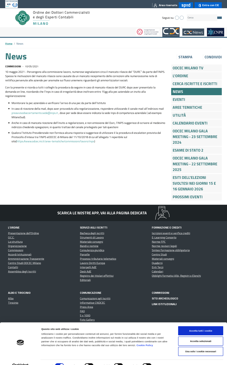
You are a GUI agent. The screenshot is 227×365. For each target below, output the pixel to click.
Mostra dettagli (165, 358)
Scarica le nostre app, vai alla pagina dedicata (102, 213)
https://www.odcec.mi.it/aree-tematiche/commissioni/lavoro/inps (55, 141)
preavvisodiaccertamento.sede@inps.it (35, 113)
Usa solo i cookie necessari (200, 344)
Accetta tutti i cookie (200, 323)
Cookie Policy (145, 338)
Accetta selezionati (200, 334)
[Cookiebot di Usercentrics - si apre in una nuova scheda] (20, 358)
